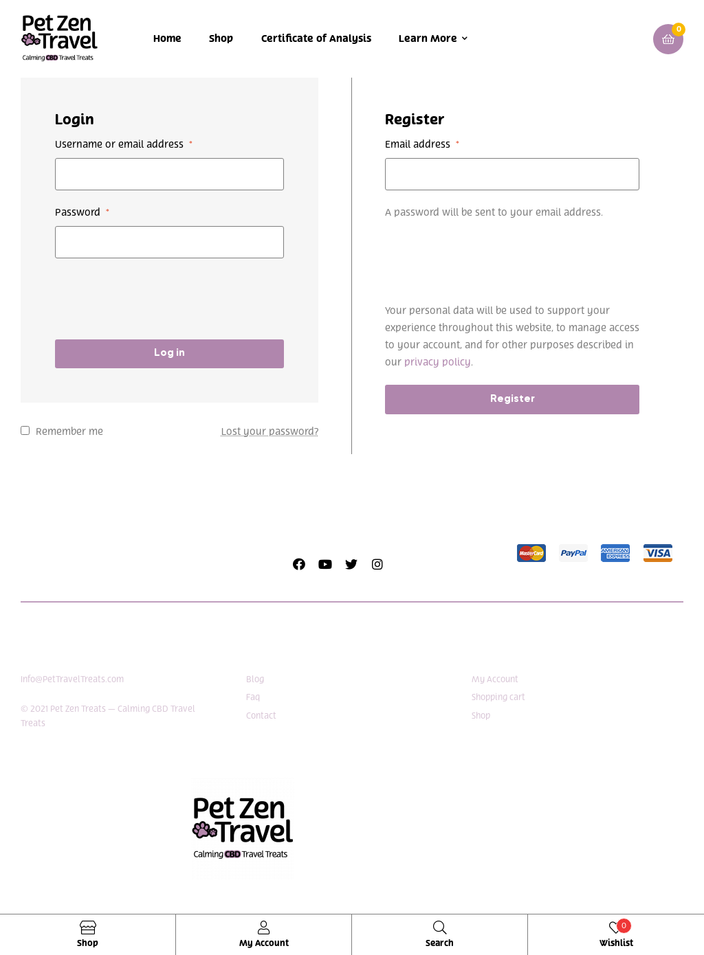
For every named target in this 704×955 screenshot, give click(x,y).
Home (167, 38)
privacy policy (437, 362)
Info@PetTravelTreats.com (72, 679)
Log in (169, 353)
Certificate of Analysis (316, 38)
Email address (422, 144)
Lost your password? (269, 432)
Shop (221, 38)
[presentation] (159, 299)
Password (82, 212)
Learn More (428, 38)
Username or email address (123, 144)
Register (512, 399)
